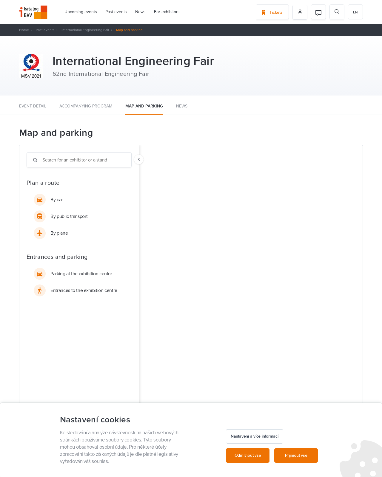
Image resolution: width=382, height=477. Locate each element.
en (355, 12)
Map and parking (144, 106)
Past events (116, 11)
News (140, 11)
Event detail (32, 106)
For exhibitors (167, 11)
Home (24, 30)
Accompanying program (85, 106)
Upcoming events (80, 11)
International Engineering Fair (85, 30)
